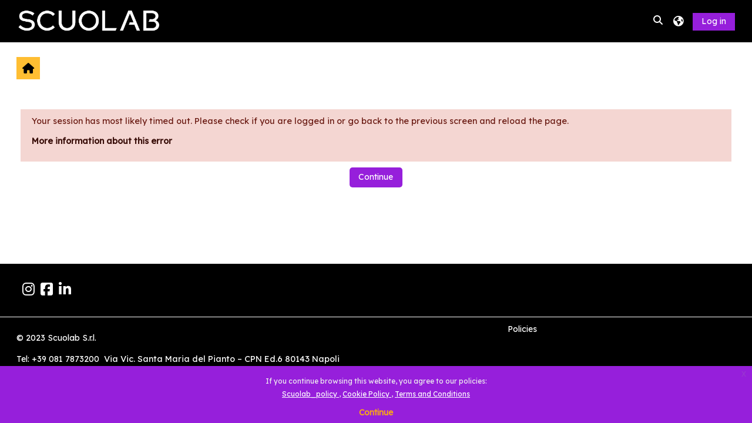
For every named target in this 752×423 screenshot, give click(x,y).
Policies (522, 329)
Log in (713, 21)
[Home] (89, 20)
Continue (376, 412)
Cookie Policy (367, 394)
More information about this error (102, 141)
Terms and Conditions (432, 394)
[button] (658, 21)
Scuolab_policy (310, 394)
